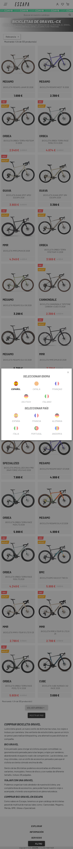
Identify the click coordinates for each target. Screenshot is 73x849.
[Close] (68, 372)
